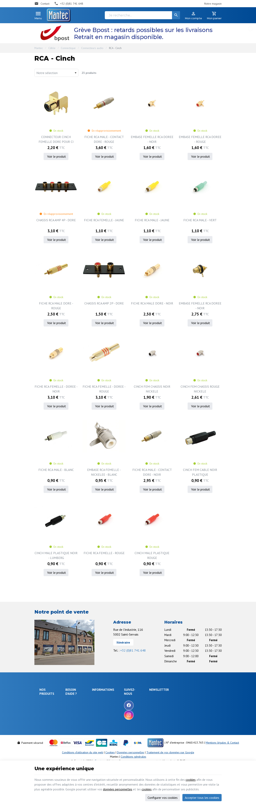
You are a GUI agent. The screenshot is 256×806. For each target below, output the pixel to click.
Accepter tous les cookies (202, 798)
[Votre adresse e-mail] (193, 701)
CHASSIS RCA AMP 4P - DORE (56, 220)
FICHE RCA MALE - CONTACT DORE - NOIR (152, 472)
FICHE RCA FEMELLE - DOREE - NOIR (56, 388)
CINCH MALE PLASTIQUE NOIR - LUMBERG (56, 555)
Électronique (46, 701)
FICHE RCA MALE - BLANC (56, 470)
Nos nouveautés (125, 708)
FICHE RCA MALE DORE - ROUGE (56, 305)
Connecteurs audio (92, 48)
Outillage (44, 727)
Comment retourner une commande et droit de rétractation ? (81, 717)
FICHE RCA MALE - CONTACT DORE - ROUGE (104, 139)
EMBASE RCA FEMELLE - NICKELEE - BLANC (104, 472)
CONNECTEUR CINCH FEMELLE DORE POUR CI (56, 139)
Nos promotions (125, 703)
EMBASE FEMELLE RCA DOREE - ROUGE (200, 139)
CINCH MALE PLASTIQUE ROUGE (152, 555)
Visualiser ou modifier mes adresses (83, 738)
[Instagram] (152, 715)
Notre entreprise (126, 697)
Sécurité (44, 712)
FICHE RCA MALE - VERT (200, 220)
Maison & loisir (48, 743)
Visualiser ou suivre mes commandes (81, 728)
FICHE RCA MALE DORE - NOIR (152, 303)
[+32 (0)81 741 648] (69, 3)
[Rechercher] (176, 15)
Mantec (38, 48)
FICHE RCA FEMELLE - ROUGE (104, 553)
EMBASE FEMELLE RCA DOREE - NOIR (152, 139)
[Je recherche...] (142, 15)
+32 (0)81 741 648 (133, 650)
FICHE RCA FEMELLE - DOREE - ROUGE (104, 388)
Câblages (45, 732)
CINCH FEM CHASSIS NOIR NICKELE (152, 388)
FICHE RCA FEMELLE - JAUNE (104, 220)
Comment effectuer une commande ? (81, 700)
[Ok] (212, 701)
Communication (48, 738)
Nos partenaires (125, 719)
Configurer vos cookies (163, 798)
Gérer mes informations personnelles (81, 747)
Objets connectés (45, 720)
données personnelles (117, 789)
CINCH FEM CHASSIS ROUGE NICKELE (200, 388)
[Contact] (42, 3)
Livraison (72, 707)
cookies (191, 780)
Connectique (68, 48)
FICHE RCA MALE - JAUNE (152, 220)
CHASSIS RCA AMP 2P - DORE (104, 303)
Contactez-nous (125, 714)
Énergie (44, 707)
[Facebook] (152, 705)
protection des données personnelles (189, 721)
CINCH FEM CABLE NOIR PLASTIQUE (200, 472)
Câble (51, 48)
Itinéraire (123, 642)
